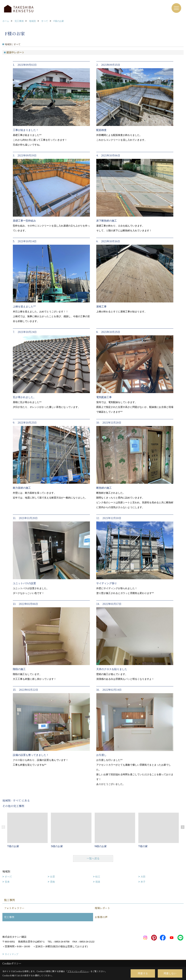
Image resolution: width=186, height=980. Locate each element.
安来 (7, 881)
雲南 (52, 881)
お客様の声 (101, 917)
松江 (97, 876)
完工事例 (9, 917)
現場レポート (102, 908)
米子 (143, 881)
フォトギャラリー (14, 908)
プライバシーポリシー (77, 971)
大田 (143, 876)
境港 (97, 881)
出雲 (52, 876)
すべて (8, 876)
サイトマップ (11, 954)
